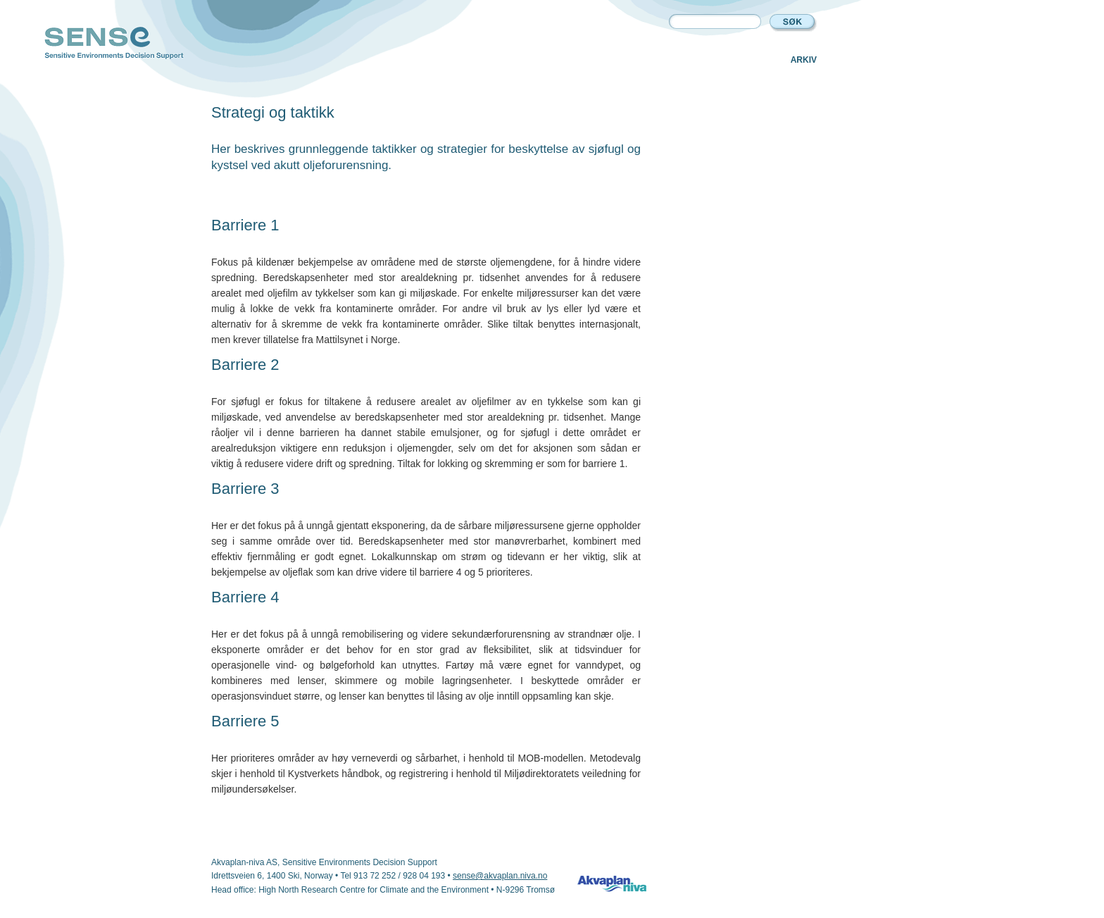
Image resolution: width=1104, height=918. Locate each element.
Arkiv (804, 60)
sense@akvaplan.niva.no (500, 876)
